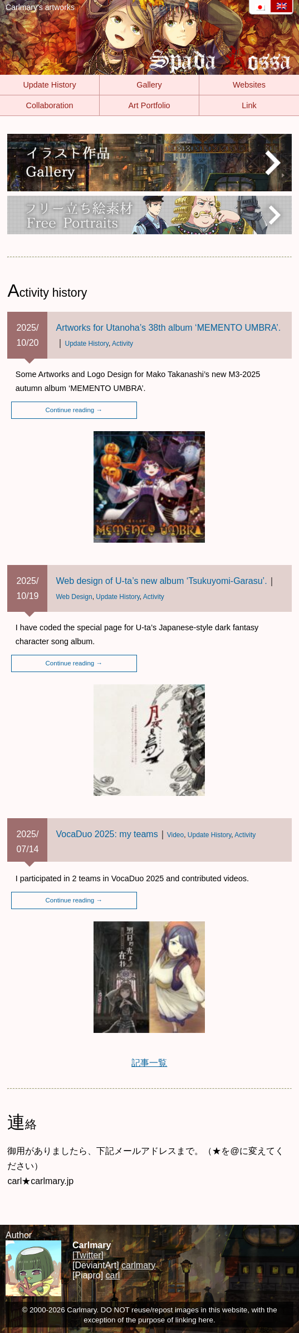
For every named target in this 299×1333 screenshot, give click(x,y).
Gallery (149, 84)
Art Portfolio (149, 105)
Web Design (74, 597)
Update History (49, 84)
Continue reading (74, 410)
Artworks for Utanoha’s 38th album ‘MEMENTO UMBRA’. (168, 327)
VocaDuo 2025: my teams (107, 834)
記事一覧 (149, 1063)
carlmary (138, 1265)
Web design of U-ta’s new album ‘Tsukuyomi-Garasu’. (161, 581)
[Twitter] (88, 1255)
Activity (122, 343)
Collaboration (49, 105)
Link (249, 105)
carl (113, 1275)
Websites (249, 84)
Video (175, 835)
